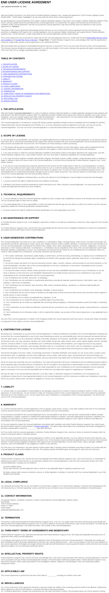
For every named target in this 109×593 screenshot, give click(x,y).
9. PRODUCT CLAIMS (9, 84)
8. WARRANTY (6, 81)
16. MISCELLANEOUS (9, 101)
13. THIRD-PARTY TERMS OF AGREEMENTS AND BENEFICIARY (25, 94)
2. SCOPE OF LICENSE (10, 67)
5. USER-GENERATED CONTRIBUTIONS (16, 74)
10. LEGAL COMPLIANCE (10, 86)
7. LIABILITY (5, 79)
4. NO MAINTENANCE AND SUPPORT (15, 71)
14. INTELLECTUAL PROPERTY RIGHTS (16, 96)
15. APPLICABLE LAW (9, 98)
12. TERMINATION (8, 91)
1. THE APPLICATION (9, 64)
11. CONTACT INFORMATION (12, 89)
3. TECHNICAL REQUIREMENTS (13, 69)
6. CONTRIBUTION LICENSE (12, 76)
